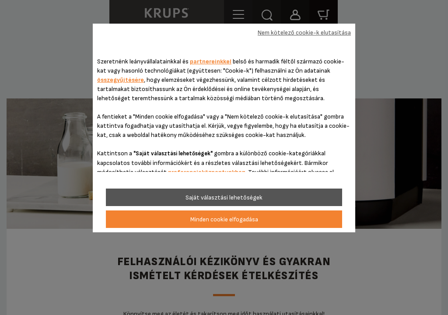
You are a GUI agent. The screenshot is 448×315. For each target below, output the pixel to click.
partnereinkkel (210, 61)
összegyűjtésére (120, 80)
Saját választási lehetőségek (224, 197)
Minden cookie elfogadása (224, 219)
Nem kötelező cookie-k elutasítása (304, 32)
